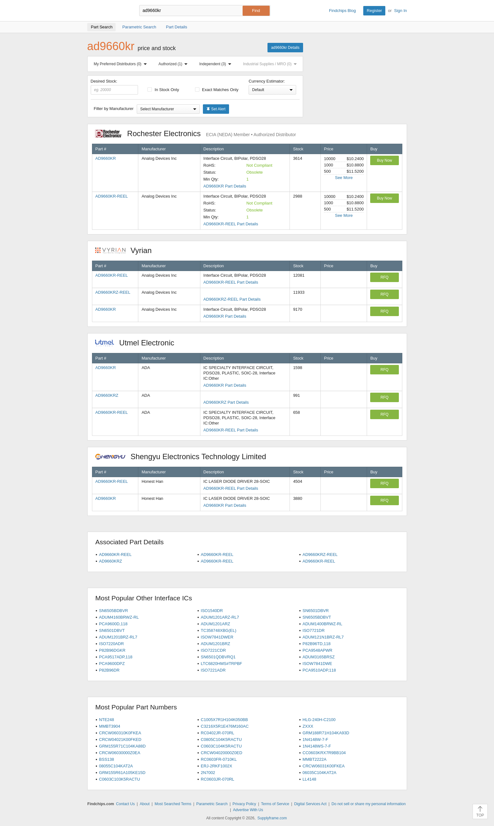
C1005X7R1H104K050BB (224, 719)
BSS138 (106, 759)
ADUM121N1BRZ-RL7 (323, 637)
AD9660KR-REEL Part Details (231, 224)
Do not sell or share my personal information (368, 804)
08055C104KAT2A (116, 766)
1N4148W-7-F (315, 739)
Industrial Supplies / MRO (271, 64)
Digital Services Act (310, 804)
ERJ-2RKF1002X (216, 766)
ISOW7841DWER (217, 637)
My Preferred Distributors (121, 64)
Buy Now (384, 160)
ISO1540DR (212, 610)
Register (374, 10)
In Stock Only (163, 89)
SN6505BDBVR (113, 610)
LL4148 (309, 779)
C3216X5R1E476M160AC (225, 726)
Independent (216, 64)
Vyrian (126, 250)
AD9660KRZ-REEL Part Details (232, 299)
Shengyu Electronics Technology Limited (184, 456)
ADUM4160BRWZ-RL (119, 617)
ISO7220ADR (111, 643)
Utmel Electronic (138, 342)
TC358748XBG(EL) (218, 630)
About (144, 804)
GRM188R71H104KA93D (325, 733)
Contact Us (125, 804)
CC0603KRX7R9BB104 (324, 752)
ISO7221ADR (213, 670)
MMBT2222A (314, 759)
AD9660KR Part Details (225, 186)
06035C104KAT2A (319, 772)
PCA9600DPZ (112, 663)
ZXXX (307, 726)
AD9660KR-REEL (111, 196)
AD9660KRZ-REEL (112, 292)
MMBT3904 (109, 726)
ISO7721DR (313, 630)
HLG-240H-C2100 (319, 719)
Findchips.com (107, 10)
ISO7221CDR (213, 650)
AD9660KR (105, 158)
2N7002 (208, 772)
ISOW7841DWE (317, 663)
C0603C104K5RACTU (221, 746)
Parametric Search (211, 804)
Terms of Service (275, 804)
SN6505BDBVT (316, 617)
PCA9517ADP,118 (115, 657)
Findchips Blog (342, 10)
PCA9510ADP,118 (319, 670)
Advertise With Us (248, 810)
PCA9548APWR (317, 650)
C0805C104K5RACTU (221, 739)
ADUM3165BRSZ (318, 657)
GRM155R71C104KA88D (122, 746)
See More (344, 177)
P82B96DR (109, 670)
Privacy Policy (244, 804)
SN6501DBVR (315, 610)
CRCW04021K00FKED (120, 739)
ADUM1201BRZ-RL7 (118, 637)
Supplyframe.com (272, 818)
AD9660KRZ (106, 395)
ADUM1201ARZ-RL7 (220, 617)
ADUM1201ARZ (215, 623)
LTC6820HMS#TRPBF (221, 663)
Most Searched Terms (173, 804)
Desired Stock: (114, 87)
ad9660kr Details (285, 47)
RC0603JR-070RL (217, 779)
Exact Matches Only (216, 89)
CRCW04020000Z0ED (221, 752)
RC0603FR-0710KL (219, 759)
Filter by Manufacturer (114, 108)
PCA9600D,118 (113, 623)
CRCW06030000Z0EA (119, 752)
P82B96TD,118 (316, 643)
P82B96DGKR (112, 650)
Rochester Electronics (195, 133)
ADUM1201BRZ (215, 643)
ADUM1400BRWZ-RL (322, 623)
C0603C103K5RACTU (119, 779)
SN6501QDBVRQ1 (218, 657)
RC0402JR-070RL (217, 733)
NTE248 (106, 719)
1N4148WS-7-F (316, 746)
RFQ (384, 277)
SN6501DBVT (112, 630)
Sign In (400, 10)
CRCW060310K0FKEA (120, 733)
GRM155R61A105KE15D (122, 772)
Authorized (174, 64)
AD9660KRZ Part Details (226, 402)
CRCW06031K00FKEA (323, 766)
